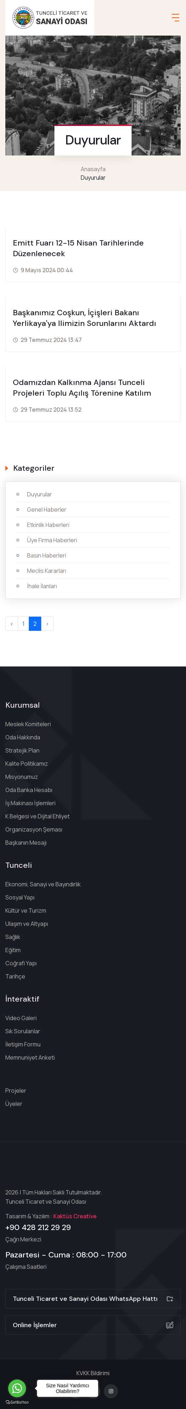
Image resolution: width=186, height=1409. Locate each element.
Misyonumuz (21, 777)
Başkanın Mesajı (26, 842)
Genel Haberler (47, 509)
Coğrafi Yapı (21, 963)
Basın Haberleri (46, 555)
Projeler (15, 1090)
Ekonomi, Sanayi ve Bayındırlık (43, 884)
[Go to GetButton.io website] (17, 1402)
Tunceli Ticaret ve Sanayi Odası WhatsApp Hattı (93, 1298)
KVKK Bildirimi (93, 1373)
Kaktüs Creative (75, 1216)
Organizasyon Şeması (33, 829)
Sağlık (12, 937)
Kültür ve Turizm (25, 910)
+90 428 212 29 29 (38, 1227)
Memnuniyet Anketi (30, 1057)
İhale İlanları (42, 586)
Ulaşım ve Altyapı (26, 924)
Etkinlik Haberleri (48, 525)
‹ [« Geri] (12, 624)
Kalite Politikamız (26, 763)
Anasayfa (93, 169)
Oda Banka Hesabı (28, 790)
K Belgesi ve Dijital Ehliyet (37, 816)
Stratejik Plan (22, 750)
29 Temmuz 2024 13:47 (51, 340)
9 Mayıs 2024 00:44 (47, 270)
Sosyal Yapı (19, 897)
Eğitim (13, 950)
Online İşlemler (93, 1325)
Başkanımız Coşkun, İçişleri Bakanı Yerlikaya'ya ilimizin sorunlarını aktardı (84, 317)
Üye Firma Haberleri (52, 540)
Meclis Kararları (46, 571)
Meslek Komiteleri (28, 724)
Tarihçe (15, 976)
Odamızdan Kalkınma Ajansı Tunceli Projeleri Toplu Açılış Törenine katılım (82, 387)
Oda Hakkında (22, 737)
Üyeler (13, 1104)
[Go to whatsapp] (17, 1388)
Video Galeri (21, 1018)
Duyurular (39, 494)
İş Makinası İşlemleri (30, 803)
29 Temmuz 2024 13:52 (51, 409)
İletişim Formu (23, 1044)
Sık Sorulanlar (22, 1031)
